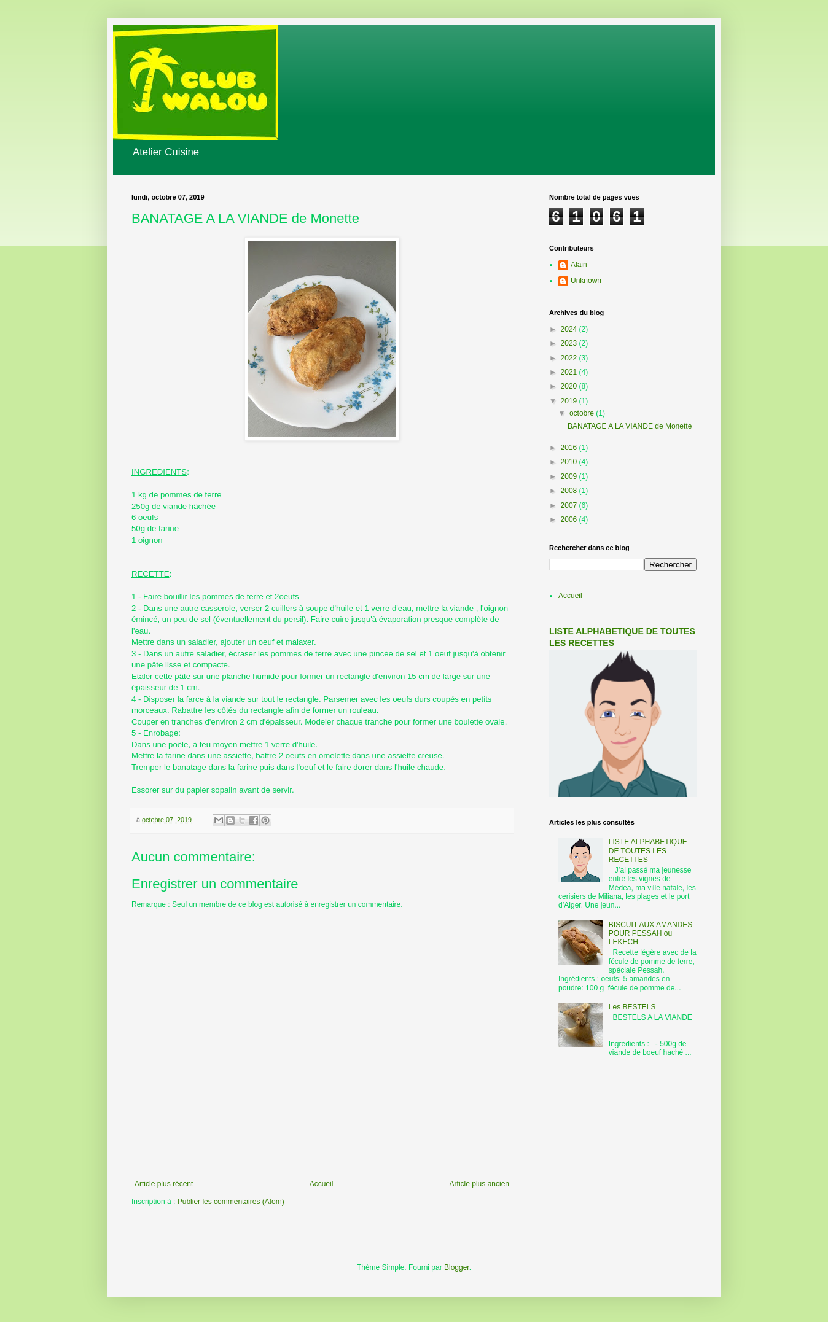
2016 (570, 447)
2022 (570, 358)
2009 (570, 476)
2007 (570, 505)
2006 (570, 519)
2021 (570, 372)
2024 (570, 329)
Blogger (456, 1267)
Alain (579, 264)
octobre (582, 413)
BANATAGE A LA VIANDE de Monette (630, 426)
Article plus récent (164, 1184)
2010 (570, 461)
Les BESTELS (632, 1007)
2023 (570, 343)
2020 (570, 386)
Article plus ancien (479, 1184)
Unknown (586, 280)
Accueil (322, 1184)
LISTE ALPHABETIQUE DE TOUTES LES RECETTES (648, 851)
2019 (570, 401)
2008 (570, 490)
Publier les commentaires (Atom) (231, 1201)
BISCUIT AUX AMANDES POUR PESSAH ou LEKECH (650, 933)
